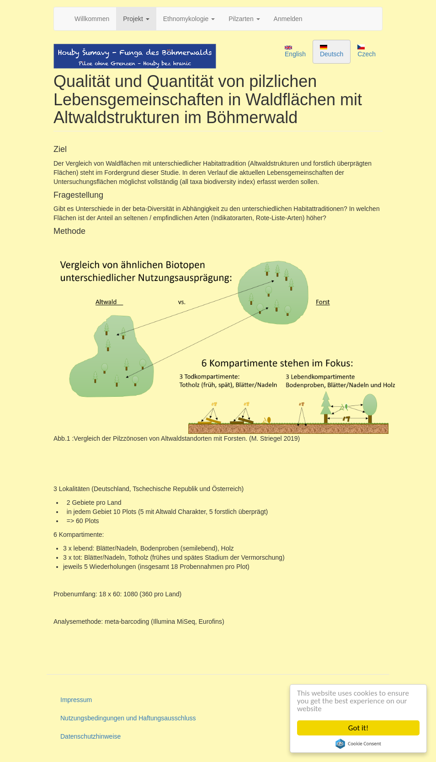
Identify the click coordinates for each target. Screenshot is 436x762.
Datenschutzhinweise (90, 736)
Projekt (136, 18)
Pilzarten (244, 18)
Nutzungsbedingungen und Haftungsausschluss (128, 718)
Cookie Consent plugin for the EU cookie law (358, 744)
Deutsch (331, 51)
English (295, 52)
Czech (366, 51)
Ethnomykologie (189, 18)
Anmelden (288, 18)
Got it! (358, 728)
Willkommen (91, 18)
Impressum (76, 699)
